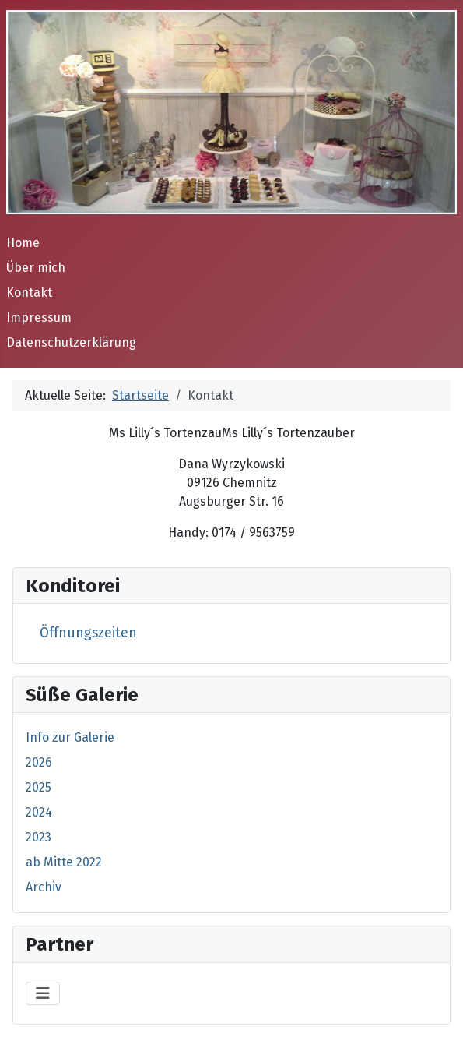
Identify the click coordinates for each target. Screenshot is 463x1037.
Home (23, 242)
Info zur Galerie (70, 737)
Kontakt (29, 292)
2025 (38, 787)
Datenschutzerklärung (71, 342)
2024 (39, 812)
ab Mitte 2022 (64, 862)
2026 (39, 762)
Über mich (35, 267)
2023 (38, 837)
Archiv (43, 887)
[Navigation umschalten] (43, 993)
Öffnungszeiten (88, 633)
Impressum (39, 317)
